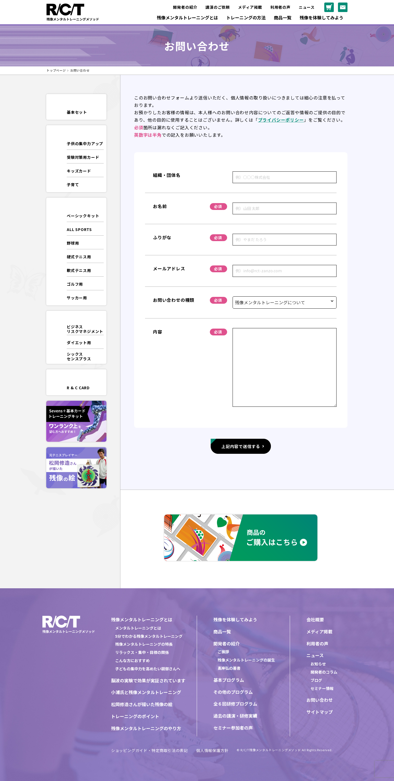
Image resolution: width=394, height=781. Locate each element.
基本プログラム (228, 680)
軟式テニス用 (79, 270)
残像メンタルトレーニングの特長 (144, 644)
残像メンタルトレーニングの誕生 (246, 660)
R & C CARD (78, 387)
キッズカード (79, 171)
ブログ (316, 680)
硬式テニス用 (79, 256)
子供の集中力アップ (85, 143)
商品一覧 (282, 17)
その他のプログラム (233, 692)
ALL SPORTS (79, 229)
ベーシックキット (83, 215)
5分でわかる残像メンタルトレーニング (148, 636)
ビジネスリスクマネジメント (85, 329)
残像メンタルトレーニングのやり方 (146, 728)
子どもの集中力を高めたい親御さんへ (147, 668)
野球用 (73, 243)
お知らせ (318, 663)
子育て (73, 184)
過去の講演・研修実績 (235, 715)
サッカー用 (77, 297)
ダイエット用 (79, 342)
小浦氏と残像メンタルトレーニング (146, 692)
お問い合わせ (319, 700)
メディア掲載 (250, 7)
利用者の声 (280, 7)
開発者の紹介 (185, 7)
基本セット (77, 112)
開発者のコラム (324, 672)
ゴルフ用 (75, 284)
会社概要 (315, 619)
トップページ (56, 70)
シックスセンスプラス (79, 356)
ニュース (307, 7)
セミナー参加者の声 (233, 727)
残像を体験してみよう (321, 17)
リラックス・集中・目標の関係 (142, 652)
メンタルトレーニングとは (138, 628)
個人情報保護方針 (212, 750)
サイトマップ (319, 712)
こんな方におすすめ (132, 660)
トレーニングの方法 (246, 17)
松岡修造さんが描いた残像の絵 (141, 704)
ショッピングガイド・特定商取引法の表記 (149, 750)
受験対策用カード (83, 157)
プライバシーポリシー (281, 119)
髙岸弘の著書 (229, 668)
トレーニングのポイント (135, 716)
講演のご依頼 (217, 7)
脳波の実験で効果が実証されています (148, 680)
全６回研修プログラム (235, 703)
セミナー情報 (322, 688)
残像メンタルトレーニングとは (187, 17)
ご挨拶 (223, 651)
